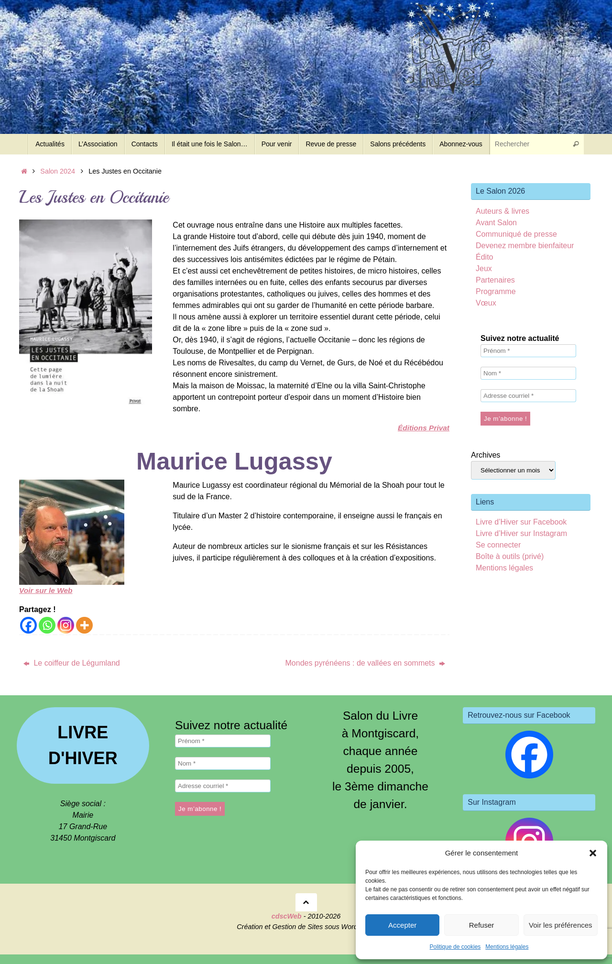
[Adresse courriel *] (528, 395)
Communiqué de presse (516, 234)
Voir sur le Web (47, 590)
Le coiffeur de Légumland (71, 663)
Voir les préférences (560, 925)
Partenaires (495, 280)
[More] (84, 625)
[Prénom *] (528, 350)
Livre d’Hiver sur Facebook (521, 522)
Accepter (402, 925)
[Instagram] (65, 625)
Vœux (486, 303)
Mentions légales (506, 946)
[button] (593, 853)
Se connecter (498, 545)
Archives (485, 455)
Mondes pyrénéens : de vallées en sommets (365, 663)
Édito (484, 257)
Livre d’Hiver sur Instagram (521, 533)
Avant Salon (496, 223)
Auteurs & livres (502, 211)
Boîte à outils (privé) (510, 556)
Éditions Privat (422, 428)
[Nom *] (528, 373)
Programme (496, 291)
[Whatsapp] (47, 625)
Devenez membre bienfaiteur (525, 245)
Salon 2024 (57, 171)
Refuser (481, 925)
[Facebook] (28, 625)
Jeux (484, 268)
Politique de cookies (455, 946)
